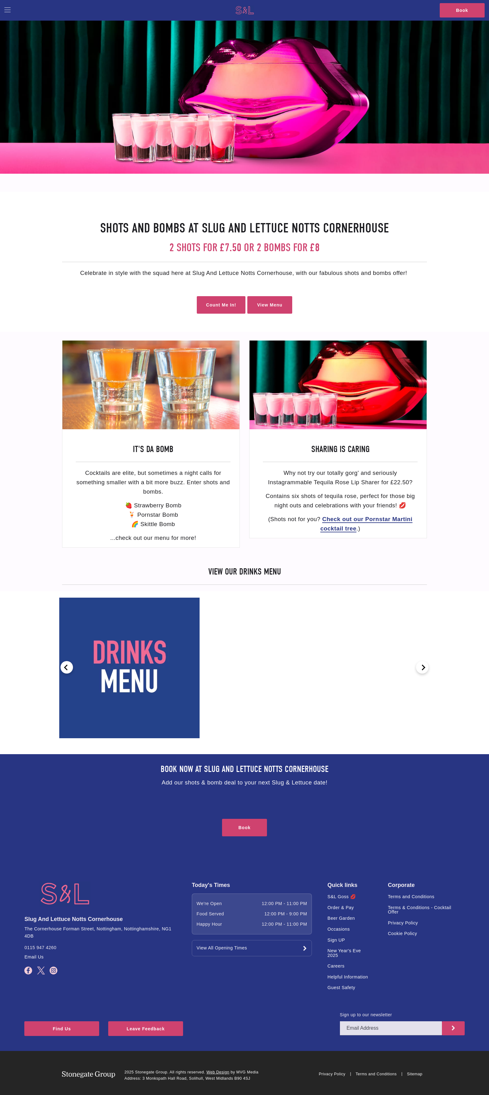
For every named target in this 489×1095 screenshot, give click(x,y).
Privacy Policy (403, 922)
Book (462, 10)
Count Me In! (221, 304)
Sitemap (415, 1074)
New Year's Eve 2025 (344, 953)
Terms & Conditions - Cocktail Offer (419, 909)
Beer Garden (341, 918)
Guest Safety (341, 987)
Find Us (62, 1028)
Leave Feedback (146, 1028)
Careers (336, 965)
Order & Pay (340, 907)
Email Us (34, 956)
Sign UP (336, 940)
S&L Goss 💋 (341, 896)
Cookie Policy (402, 933)
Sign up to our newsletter (366, 1014)
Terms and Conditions (411, 896)
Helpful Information (347, 976)
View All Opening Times (221, 947)
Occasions (338, 929)
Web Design (217, 1072)
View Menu (269, 304)
